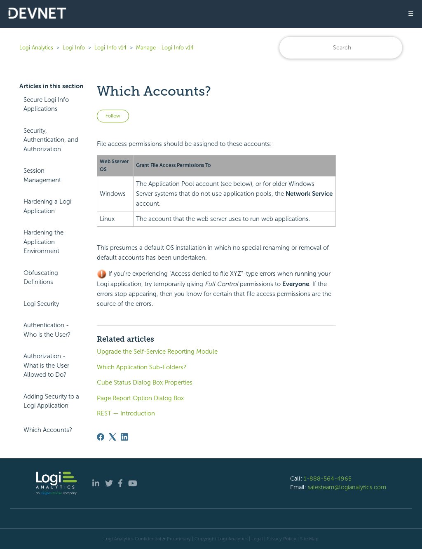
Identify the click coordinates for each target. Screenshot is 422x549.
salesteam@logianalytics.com (347, 487)
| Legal (256, 539)
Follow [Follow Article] (113, 116)
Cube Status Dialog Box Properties (144, 382)
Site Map (309, 539)
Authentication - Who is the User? (46, 329)
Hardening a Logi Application (47, 206)
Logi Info (74, 48)
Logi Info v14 (110, 48)
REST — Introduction (126, 413)
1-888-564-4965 (328, 478)
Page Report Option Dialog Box (140, 398)
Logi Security (41, 303)
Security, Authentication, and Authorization (50, 140)
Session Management (42, 175)
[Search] (341, 47)
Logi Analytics (36, 48)
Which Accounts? (47, 430)
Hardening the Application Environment (43, 242)
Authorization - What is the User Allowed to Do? (46, 365)
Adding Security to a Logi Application (51, 401)
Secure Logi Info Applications (46, 104)
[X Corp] (112, 437)
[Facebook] (100, 437)
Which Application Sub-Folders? (141, 367)
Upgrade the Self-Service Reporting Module (157, 351)
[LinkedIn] (124, 437)
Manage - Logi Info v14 (165, 48)
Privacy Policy (281, 539)
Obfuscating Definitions (40, 277)
